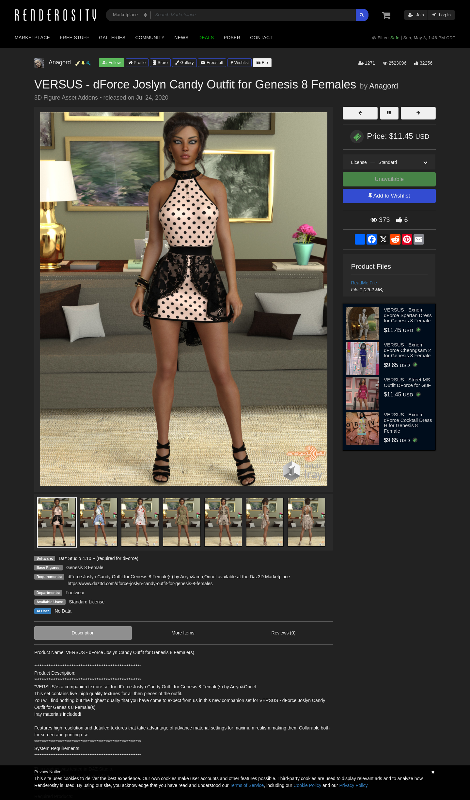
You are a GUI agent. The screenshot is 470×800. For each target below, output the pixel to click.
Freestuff (212, 62)
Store (160, 62)
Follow (111, 62)
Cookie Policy (307, 785)
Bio (262, 62)
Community (150, 37)
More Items (183, 632)
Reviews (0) (284, 632)
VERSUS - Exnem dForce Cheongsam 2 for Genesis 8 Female (407, 350)
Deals (206, 37)
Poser (232, 37)
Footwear (75, 592)
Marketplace (32, 37)
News (181, 37)
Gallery (184, 62)
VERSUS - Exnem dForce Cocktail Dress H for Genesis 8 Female (408, 423)
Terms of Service (247, 785)
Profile (137, 62)
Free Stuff (74, 37)
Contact (261, 37)
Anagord (383, 86)
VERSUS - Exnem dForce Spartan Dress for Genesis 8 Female (408, 315)
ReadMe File (364, 282)
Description (83, 632)
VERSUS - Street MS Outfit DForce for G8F (407, 382)
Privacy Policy (353, 785)
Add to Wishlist (389, 196)
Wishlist (239, 62)
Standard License (86, 601)
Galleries (112, 37)
